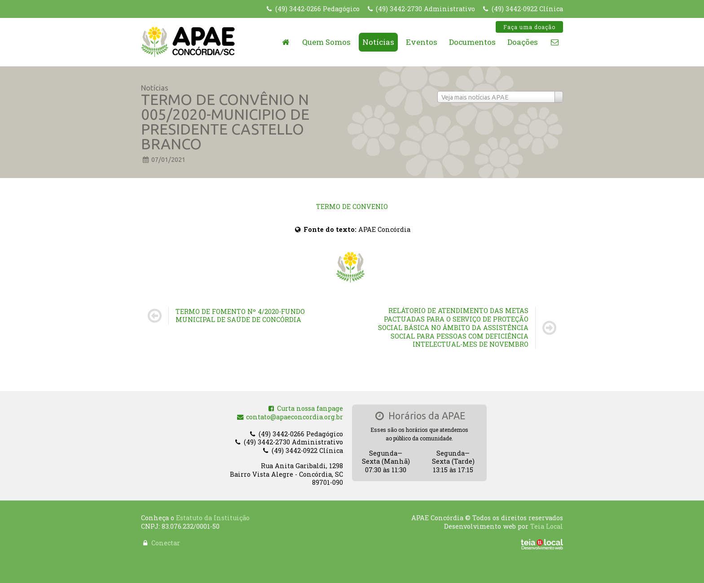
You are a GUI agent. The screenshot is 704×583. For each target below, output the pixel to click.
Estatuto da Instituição (213, 513)
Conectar (165, 538)
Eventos (421, 42)
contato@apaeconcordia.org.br (289, 419)
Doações (522, 42)
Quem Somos (326, 42)
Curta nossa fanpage (305, 411)
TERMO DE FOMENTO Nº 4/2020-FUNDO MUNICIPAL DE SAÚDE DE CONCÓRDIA (240, 315)
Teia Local (546, 522)
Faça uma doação (529, 26)
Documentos (472, 42)
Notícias (378, 42)
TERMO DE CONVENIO (352, 206)
